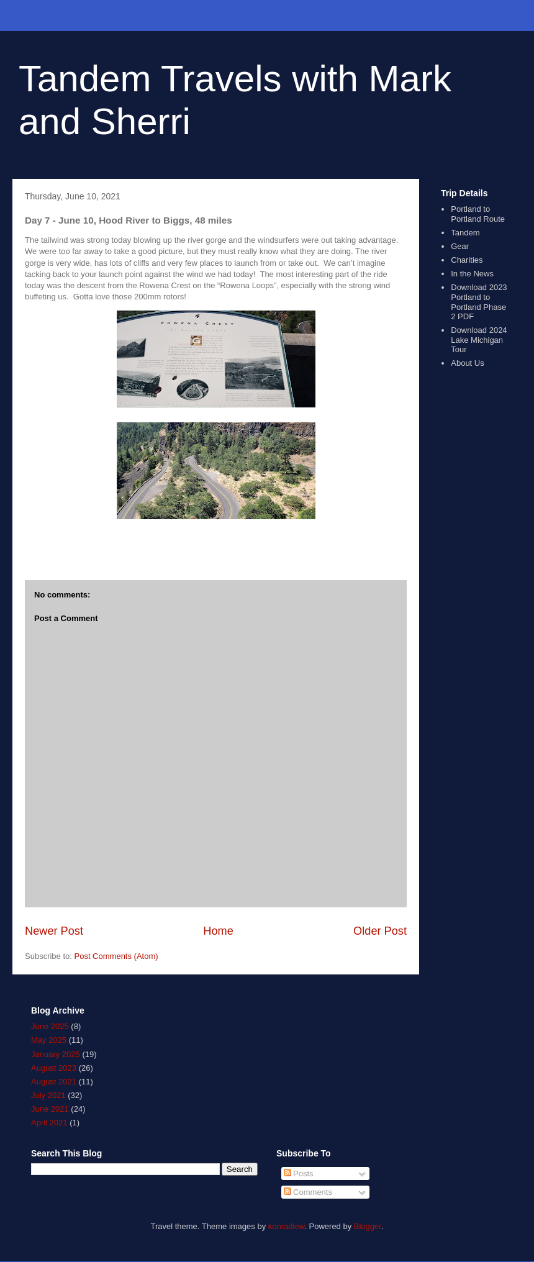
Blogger (367, 1226)
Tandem (465, 232)
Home (218, 931)
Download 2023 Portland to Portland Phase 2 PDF (479, 302)
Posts (299, 1173)
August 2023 (53, 1068)
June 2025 (50, 1026)
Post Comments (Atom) (116, 956)
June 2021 (50, 1109)
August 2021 (53, 1081)
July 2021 (48, 1095)
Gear (460, 246)
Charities (466, 260)
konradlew (286, 1226)
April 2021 (49, 1122)
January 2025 (55, 1054)
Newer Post (54, 931)
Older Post (380, 931)
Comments (308, 1192)
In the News (472, 273)
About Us (467, 363)
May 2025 (48, 1040)
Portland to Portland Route (478, 214)
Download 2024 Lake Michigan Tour (479, 339)
